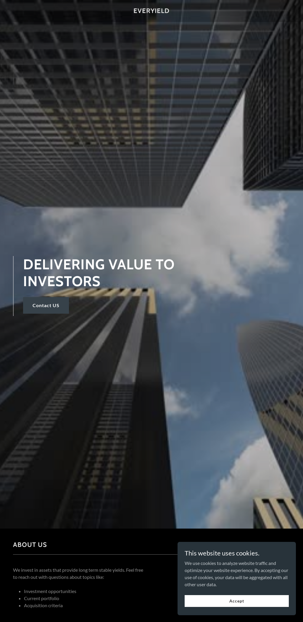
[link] (151, 11)
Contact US (46, 305)
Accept (236, 600)
